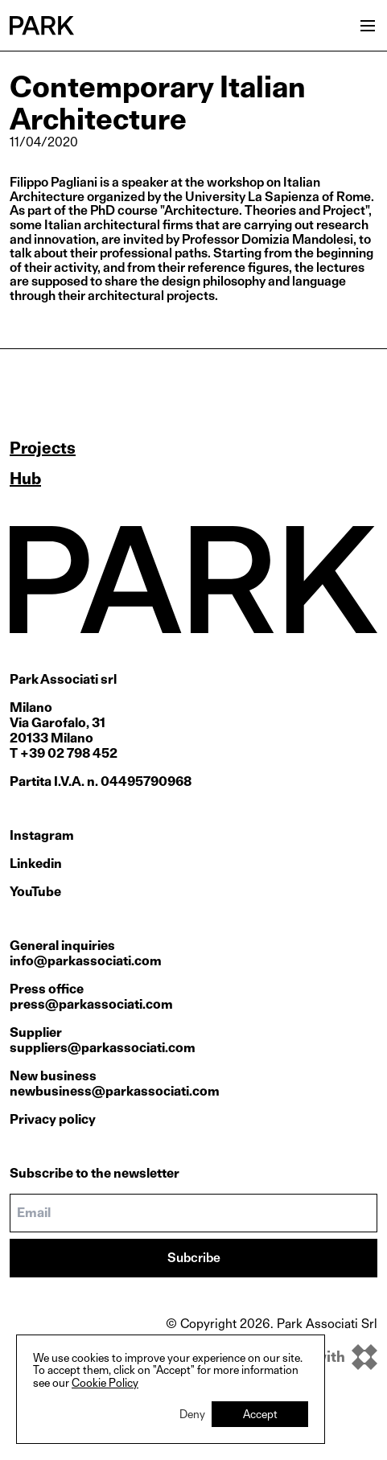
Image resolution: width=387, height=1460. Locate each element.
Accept (260, 1414)
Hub (25, 478)
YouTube (35, 891)
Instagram (42, 835)
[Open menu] (367, 25)
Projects (43, 448)
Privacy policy (53, 1119)
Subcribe (193, 1257)
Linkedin (36, 863)
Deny (192, 1414)
